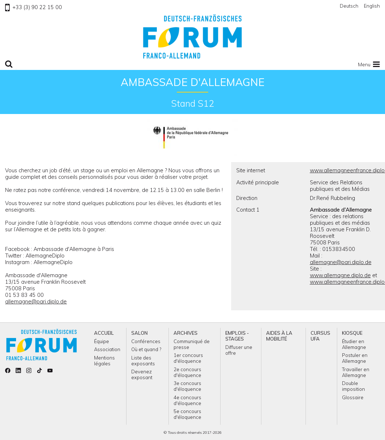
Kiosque (352, 333)
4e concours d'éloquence (187, 400)
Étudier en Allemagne (354, 344)
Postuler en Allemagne (355, 358)
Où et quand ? (146, 349)
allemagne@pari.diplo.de (36, 301)
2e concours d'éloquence (187, 372)
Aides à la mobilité (279, 336)
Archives (186, 333)
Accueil (104, 333)
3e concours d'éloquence (187, 386)
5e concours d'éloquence (187, 414)
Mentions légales (104, 360)
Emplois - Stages (237, 336)
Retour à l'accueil (192, 36)
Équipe (101, 341)
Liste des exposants (143, 360)
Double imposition (353, 386)
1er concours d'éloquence (188, 358)
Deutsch (349, 6)
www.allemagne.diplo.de (340, 275)
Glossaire (352, 397)
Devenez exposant (141, 374)
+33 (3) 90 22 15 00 (33, 7)
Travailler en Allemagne (355, 372)
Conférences (145, 341)
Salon (139, 333)
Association (107, 349)
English (372, 6)
